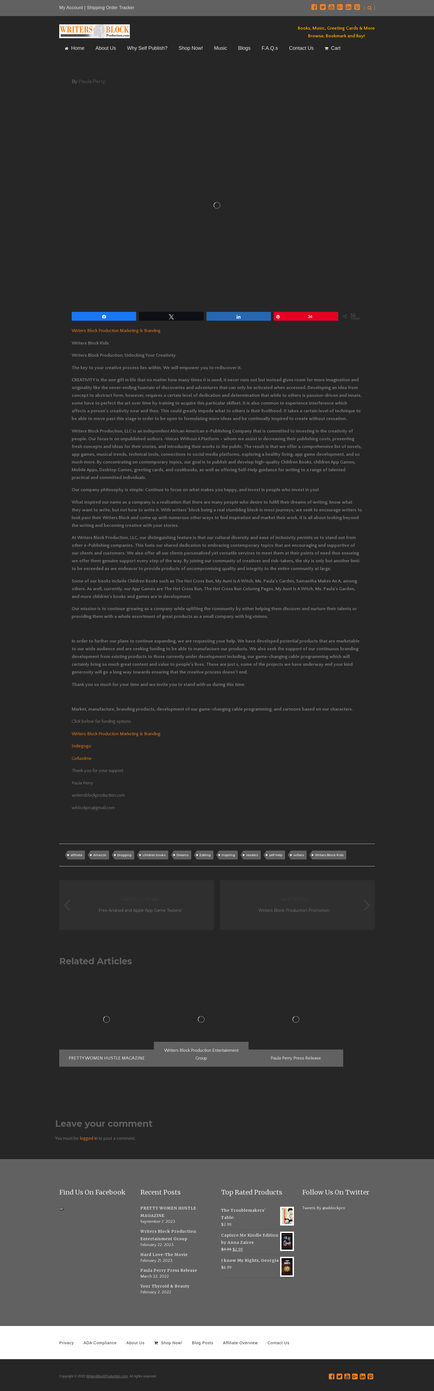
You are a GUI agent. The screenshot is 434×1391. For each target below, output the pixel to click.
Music (220, 48)
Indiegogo (81, 746)
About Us (105, 48)
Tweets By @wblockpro (323, 1208)
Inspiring (228, 855)
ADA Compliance (100, 1343)
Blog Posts (202, 1343)
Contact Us (301, 48)
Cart (332, 48)
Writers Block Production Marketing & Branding (116, 330)
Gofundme (82, 758)
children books (154, 855)
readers (252, 855)
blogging (124, 855)
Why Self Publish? (147, 48)
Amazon (99, 855)
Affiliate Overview (240, 1343)
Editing (205, 855)
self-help (275, 855)
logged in (88, 1138)
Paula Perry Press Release (168, 1270)
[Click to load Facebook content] (61, 1209)
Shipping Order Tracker (111, 7)
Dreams (182, 855)
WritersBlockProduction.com (107, 1376)
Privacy (66, 1343)
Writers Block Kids (329, 855)
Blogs (244, 48)
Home (74, 48)
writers (298, 855)
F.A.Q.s (270, 48)
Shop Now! (191, 48)
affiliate (76, 855)
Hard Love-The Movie (164, 1254)
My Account (71, 7)
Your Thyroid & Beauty (165, 1286)
